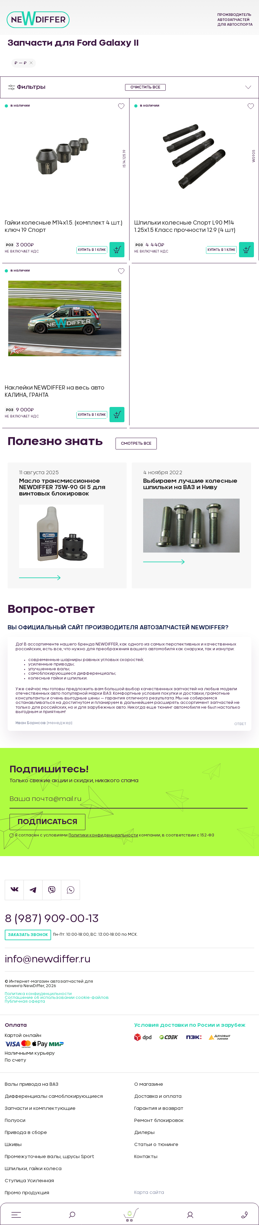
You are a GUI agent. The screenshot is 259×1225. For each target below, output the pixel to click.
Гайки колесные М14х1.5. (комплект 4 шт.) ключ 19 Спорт (64, 226)
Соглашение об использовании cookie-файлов (57, 997)
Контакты (145, 1157)
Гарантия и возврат (158, 1108)
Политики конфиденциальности (103, 835)
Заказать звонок (28, 935)
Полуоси (15, 1120)
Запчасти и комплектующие (40, 1108)
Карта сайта (149, 1192)
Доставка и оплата (158, 1096)
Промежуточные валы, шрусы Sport (49, 1157)
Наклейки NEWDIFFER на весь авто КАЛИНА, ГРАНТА (54, 391)
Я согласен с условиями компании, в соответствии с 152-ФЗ (114, 835)
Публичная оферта (25, 1001)
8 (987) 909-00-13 (52, 919)
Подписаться (47, 822)
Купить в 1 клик (92, 250)
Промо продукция (27, 1193)
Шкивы (13, 1145)
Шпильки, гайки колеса (33, 1169)
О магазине (148, 1084)
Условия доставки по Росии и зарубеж (189, 1025)
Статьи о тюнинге (156, 1145)
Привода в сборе (26, 1132)
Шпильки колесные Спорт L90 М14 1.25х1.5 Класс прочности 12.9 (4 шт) (185, 226)
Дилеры (144, 1132)
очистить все (145, 87)
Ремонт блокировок (159, 1120)
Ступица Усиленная (29, 1181)
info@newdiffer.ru (48, 959)
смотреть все (136, 443)
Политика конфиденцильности (38, 994)
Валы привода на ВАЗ (31, 1084)
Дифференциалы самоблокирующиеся (54, 1096)
